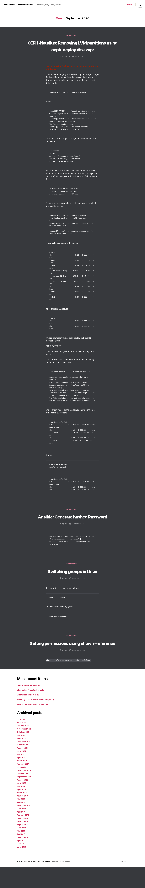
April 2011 (21, 862)
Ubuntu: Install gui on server (30, 706)
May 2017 (21, 852)
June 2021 (22, 772)
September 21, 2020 (78, 63)
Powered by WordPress (63, 883)
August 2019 (23, 817)
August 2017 (23, 846)
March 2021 (22, 782)
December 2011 (24, 859)
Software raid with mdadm (29, 716)
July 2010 (21, 865)
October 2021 (23, 766)
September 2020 (25, 798)
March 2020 (22, 814)
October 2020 (23, 795)
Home (129, 5)
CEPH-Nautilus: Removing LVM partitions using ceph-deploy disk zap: (72, 49)
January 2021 (23, 788)
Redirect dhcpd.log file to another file (34, 726)
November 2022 (24, 750)
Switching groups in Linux (72, 585)
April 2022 (22, 760)
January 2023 (23, 747)
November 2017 (24, 843)
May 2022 (21, 756)
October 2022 (23, 753)
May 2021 (21, 776)
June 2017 (22, 849)
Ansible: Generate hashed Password (72, 527)
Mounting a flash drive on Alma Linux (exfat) (37, 721)
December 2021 (24, 763)
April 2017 (22, 855)
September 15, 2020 (78, 593)
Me (65, 63)
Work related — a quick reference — (37, 883)
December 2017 (24, 839)
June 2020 (22, 804)
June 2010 (22, 868)
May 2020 (21, 807)
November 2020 (24, 792)
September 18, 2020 (78, 538)
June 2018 (22, 830)
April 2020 (22, 811)
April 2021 (22, 779)
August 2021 (23, 769)
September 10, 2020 (78, 672)
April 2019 (22, 823)
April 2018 (22, 833)
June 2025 (22, 741)
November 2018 (24, 827)
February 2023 (24, 744)
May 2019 (21, 820)
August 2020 (23, 801)
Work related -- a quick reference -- (22, 5)
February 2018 (24, 836)
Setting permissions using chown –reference (72, 661)
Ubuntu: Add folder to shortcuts (32, 711)
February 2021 (23, 785)
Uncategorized (72, 35)
